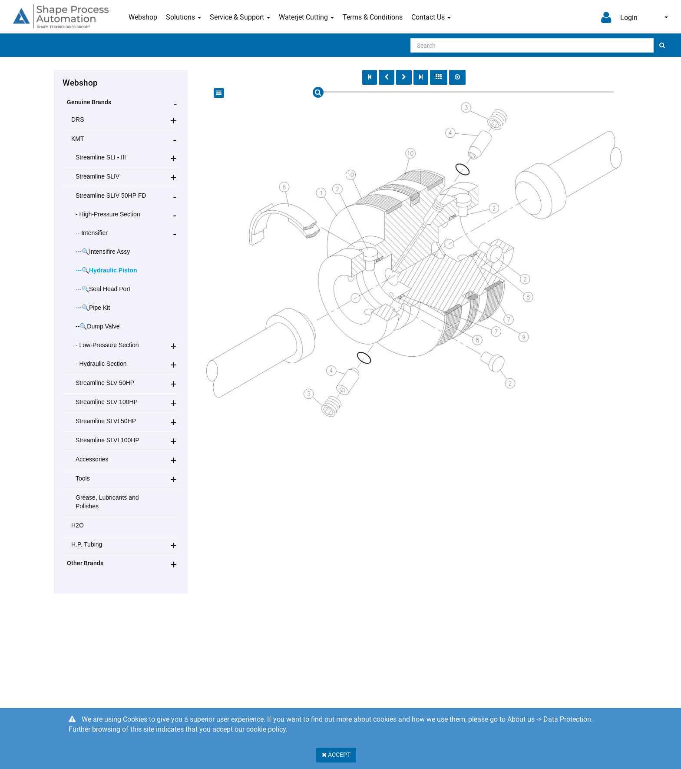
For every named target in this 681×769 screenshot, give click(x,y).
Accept (336, 754)
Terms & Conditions (373, 17)
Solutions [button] (183, 17)
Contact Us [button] (431, 17)
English (666, 17)
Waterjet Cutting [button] (306, 17)
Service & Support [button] (240, 17)
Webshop (143, 17)
